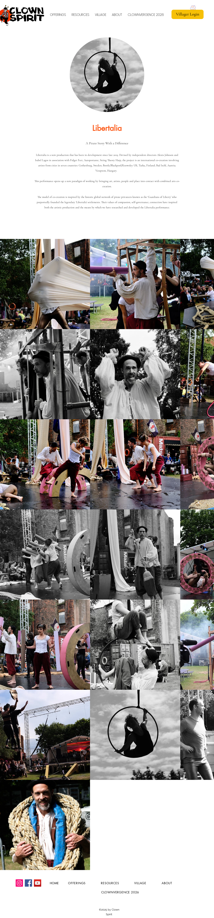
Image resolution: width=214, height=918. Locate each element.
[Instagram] (19, 883)
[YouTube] (37, 883)
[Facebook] (28, 883)
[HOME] (54, 883)
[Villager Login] (187, 14)
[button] (80, 13)
